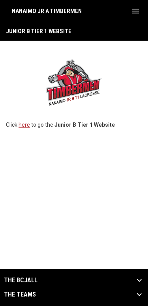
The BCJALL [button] (20, 280)
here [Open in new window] (24, 125)
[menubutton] (135, 11)
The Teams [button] (20, 294)
